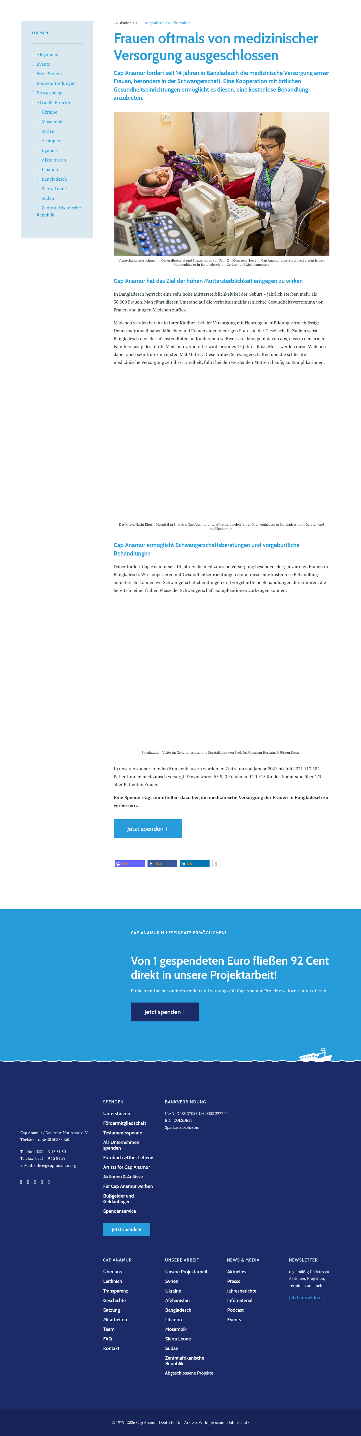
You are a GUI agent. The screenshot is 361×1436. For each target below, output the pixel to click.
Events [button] (234, 1319)
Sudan (48, 198)
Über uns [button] (112, 1272)
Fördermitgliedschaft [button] (124, 1123)
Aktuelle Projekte (54, 102)
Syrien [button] (172, 1281)
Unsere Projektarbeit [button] (186, 1272)
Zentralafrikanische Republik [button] (185, 1360)
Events (43, 64)
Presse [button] (234, 1281)
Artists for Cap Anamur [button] (126, 1167)
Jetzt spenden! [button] (126, 1229)
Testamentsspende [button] (122, 1133)
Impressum (214, 1422)
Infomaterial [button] (240, 1300)
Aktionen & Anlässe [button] (123, 1177)
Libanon (50, 169)
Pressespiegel (50, 93)
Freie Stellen (49, 73)
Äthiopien (52, 141)
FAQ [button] (107, 1339)
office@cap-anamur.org (55, 1165)
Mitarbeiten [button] (115, 1319)
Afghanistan (54, 160)
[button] (130, 863)
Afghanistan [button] (177, 1300)
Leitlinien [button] (112, 1281)
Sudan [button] (172, 1348)
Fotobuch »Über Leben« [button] (128, 1157)
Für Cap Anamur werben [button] (128, 1186)
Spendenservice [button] (119, 1211)
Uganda (49, 150)
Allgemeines (49, 54)
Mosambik (52, 121)
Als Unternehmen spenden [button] (121, 1145)
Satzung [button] (111, 1310)
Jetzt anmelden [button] (307, 1298)
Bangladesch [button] (178, 1310)
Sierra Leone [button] (178, 1339)
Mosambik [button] (176, 1329)
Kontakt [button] (111, 1348)
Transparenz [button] (115, 1291)
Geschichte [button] (114, 1300)
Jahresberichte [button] (242, 1291)
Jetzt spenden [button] (147, 829)
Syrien (48, 131)
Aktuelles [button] (236, 1272)
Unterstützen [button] (116, 1113)
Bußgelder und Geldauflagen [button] (119, 1198)
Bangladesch (54, 179)
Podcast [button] (235, 1310)
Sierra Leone (54, 188)
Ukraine (50, 112)
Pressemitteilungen (56, 83)
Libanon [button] (173, 1319)
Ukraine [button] (173, 1291)
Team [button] (109, 1329)
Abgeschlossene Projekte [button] (189, 1373)
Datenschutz (238, 1422)
